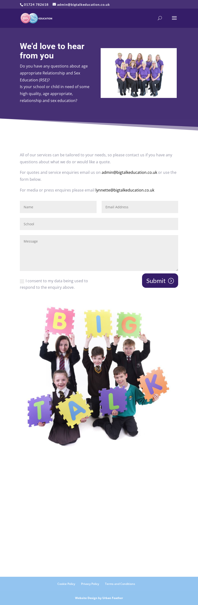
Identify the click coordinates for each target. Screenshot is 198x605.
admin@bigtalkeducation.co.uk (129, 172)
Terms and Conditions (120, 584)
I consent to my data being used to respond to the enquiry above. (54, 284)
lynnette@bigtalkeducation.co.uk (124, 190)
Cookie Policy (66, 584)
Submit (156, 280)
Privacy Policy (90, 584)
